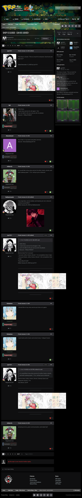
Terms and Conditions (35, 482)
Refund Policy (33, 484)
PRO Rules (58, 478)
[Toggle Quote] (20, 240)
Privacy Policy (33, 480)
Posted (24, 50)
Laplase (63, 47)
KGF (36, 240)
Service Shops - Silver (24, 39)
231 (9, 328)
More (46, 19)
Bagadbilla (76, 47)
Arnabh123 (76, 42)
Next (18, 45)
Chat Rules (58, 480)
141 (9, 130)
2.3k (9, 218)
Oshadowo (10, 303)
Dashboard (25, 19)
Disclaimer (32, 478)
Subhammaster (9, 197)
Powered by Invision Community (73, 495)
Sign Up (74, 19)
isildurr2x (37, 369)
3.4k (9, 72)
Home (7, 19)
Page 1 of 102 (29, 45)
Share (37, 38)
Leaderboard (36, 19)
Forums (15, 19)
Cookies (18, 495)
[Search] (62, 8)
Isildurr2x (9, 166)
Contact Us (11, 495)
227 (9, 160)
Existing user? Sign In (64, 19)
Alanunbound (9, 136)
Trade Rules (58, 482)
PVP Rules (58, 484)
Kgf (10, 105)
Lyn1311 (11, 37)
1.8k (9, 191)
